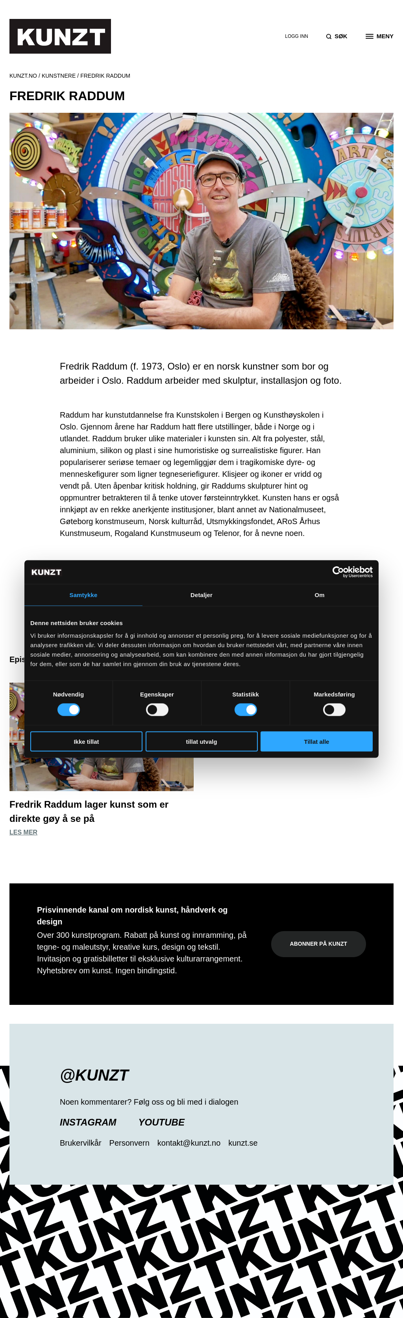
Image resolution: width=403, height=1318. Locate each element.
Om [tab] (319, 595)
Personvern (129, 1143)
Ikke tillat (86, 741)
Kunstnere (59, 76)
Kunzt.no (23, 76)
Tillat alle (316, 741)
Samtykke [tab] (84, 595)
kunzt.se (242, 1143)
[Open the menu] (380, 36)
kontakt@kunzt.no (188, 1143)
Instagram (88, 1122)
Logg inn (296, 36)
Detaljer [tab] (201, 595)
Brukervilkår (81, 1143)
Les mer (23, 832)
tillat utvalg (201, 741)
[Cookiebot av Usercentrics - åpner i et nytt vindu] (338, 572)
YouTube (162, 1122)
